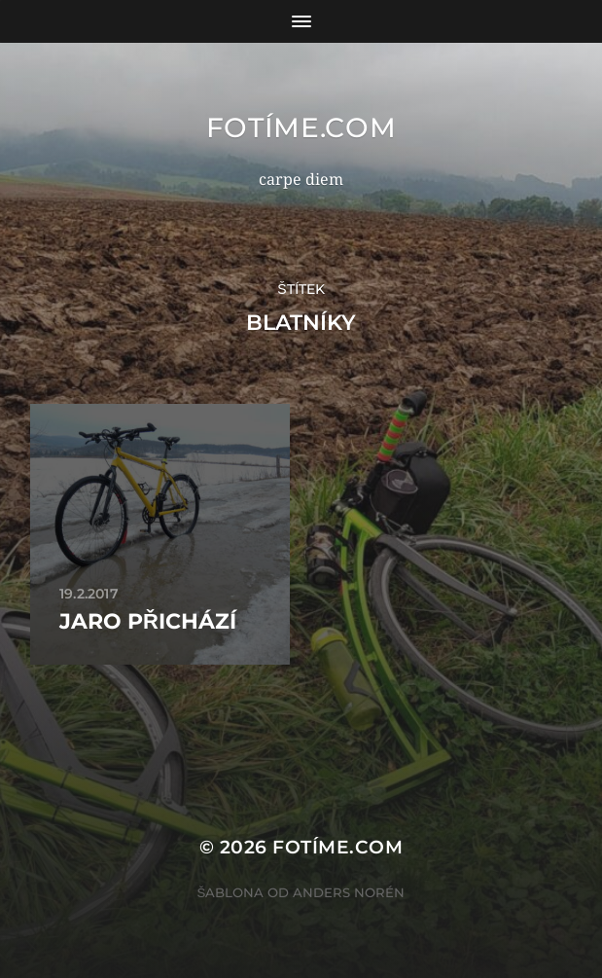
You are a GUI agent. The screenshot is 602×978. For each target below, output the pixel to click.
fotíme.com (301, 127)
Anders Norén (349, 892)
